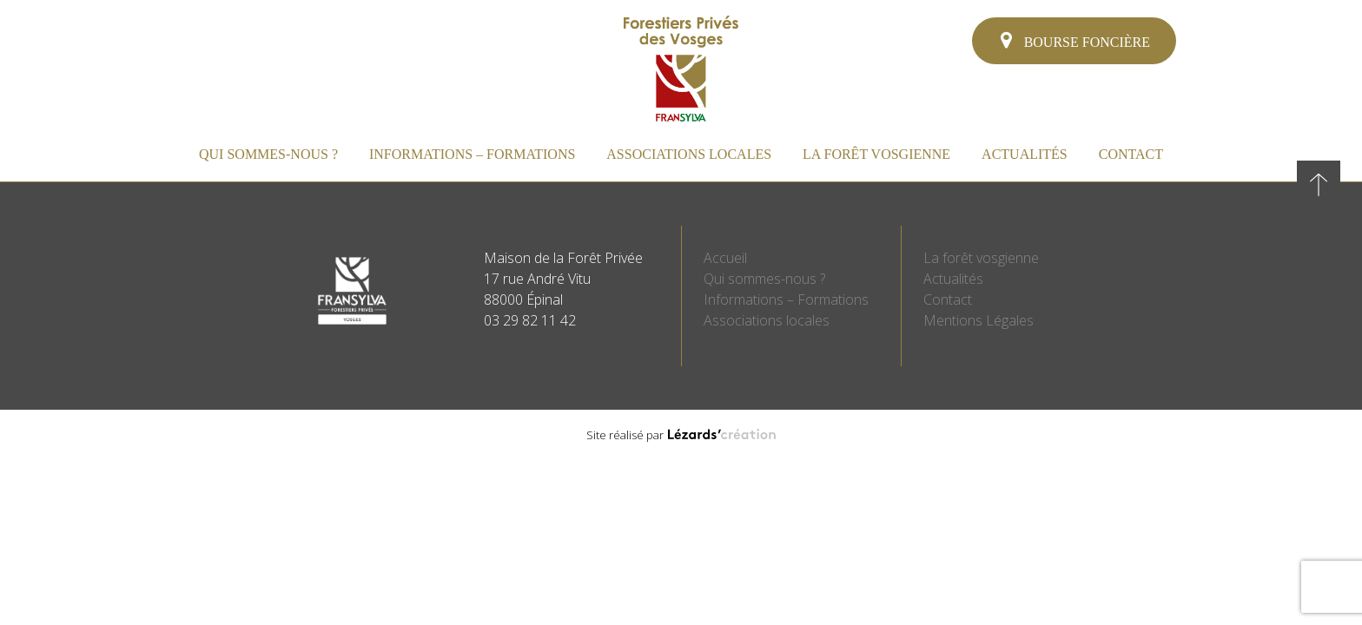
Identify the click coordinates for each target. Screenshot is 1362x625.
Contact (1131, 154)
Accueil (725, 257)
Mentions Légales (978, 320)
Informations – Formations (472, 154)
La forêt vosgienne (876, 154)
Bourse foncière (1075, 39)
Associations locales (688, 154)
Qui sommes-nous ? (268, 154)
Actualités (1025, 154)
